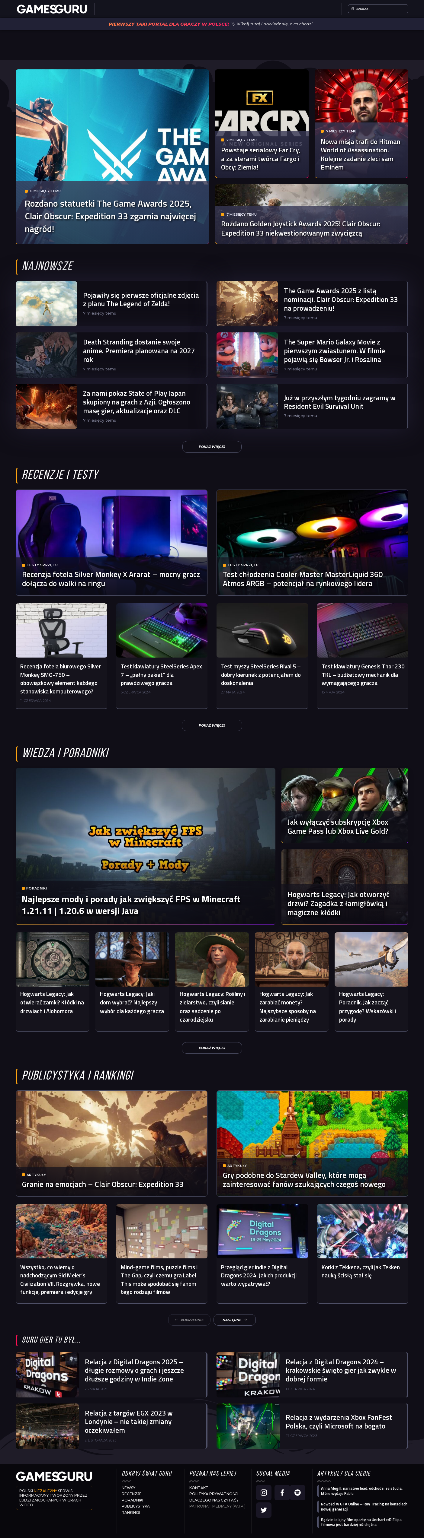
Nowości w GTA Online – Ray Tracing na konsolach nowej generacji (364, 1506)
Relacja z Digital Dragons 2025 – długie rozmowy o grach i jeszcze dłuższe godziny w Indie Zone (134, 1370)
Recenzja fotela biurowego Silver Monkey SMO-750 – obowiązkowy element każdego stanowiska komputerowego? (60, 679)
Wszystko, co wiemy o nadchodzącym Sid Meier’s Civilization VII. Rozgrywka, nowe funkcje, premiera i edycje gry (60, 1279)
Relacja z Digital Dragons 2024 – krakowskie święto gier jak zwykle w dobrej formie (341, 1370)
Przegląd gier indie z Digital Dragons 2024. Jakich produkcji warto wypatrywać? (259, 1275)
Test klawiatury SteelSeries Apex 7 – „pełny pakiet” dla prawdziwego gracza (161, 674)
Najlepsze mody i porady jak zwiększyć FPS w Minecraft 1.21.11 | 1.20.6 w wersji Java (131, 906)
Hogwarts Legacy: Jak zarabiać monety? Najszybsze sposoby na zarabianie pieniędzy (287, 1006)
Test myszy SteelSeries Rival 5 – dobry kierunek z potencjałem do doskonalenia (261, 674)
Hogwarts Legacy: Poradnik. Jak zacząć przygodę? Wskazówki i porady (367, 1006)
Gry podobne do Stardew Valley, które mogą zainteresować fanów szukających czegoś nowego (304, 1179)
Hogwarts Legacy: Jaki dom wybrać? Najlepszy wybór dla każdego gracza (132, 1002)
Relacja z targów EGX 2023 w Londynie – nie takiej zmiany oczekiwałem (129, 1422)
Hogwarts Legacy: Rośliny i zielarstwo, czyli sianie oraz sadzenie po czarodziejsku (212, 1006)
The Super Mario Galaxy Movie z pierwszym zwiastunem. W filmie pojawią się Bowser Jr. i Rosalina (334, 351)
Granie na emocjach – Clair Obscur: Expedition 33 (103, 1184)
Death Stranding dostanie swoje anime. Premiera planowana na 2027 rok (139, 351)
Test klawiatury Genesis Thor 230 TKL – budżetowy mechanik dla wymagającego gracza (363, 674)
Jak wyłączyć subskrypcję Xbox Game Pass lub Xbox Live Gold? (337, 826)
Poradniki (36, 890)
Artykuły (36, 1175)
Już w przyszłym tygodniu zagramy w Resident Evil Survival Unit (340, 402)
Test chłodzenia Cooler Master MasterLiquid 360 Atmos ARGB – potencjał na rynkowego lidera (303, 579)
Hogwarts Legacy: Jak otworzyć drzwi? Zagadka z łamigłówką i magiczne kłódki (338, 903)
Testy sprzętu (42, 565)
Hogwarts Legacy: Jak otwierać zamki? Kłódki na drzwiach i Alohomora (52, 1002)
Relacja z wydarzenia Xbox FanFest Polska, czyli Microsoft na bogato (339, 1421)
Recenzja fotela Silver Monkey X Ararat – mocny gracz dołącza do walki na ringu (111, 579)
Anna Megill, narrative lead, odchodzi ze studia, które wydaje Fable (362, 1490)
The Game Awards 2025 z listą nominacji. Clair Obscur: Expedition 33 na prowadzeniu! (341, 299)
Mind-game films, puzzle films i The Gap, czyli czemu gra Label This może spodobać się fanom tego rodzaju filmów (159, 1279)
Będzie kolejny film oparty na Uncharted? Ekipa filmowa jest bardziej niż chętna (361, 1522)
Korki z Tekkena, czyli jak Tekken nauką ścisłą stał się (361, 1271)
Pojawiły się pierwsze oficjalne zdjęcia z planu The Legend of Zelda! (141, 299)
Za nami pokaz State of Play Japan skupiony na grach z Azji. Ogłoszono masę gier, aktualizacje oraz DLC (136, 402)
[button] (212, 447)
